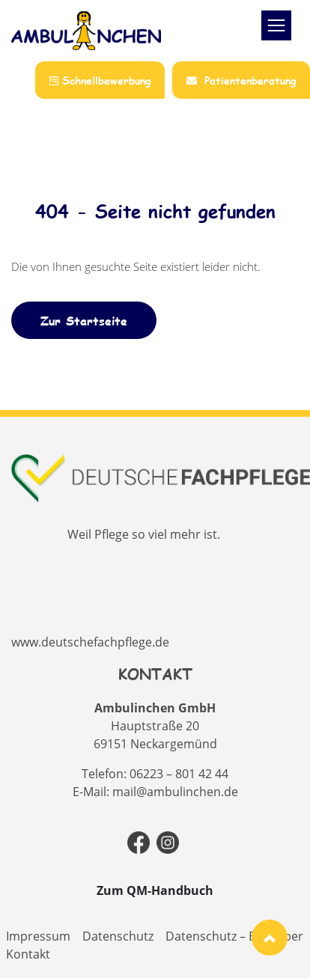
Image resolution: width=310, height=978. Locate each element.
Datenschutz (118, 936)
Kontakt (28, 954)
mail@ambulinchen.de (175, 791)
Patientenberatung (241, 80)
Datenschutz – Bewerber (234, 936)
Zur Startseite (83, 320)
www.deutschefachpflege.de (90, 642)
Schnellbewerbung (100, 80)
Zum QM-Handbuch (155, 890)
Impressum (38, 936)
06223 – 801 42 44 (179, 773)
